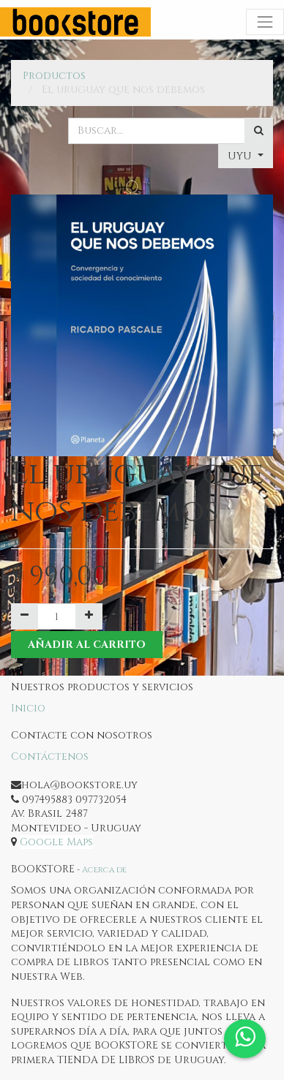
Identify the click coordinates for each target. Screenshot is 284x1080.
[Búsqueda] (258, 131)
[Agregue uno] (88, 616)
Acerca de (104, 869)
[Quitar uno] (24, 616)
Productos (54, 76)
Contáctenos (50, 756)
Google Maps (56, 842)
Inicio (28, 708)
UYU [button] (241, 156)
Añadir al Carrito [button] (87, 645)
